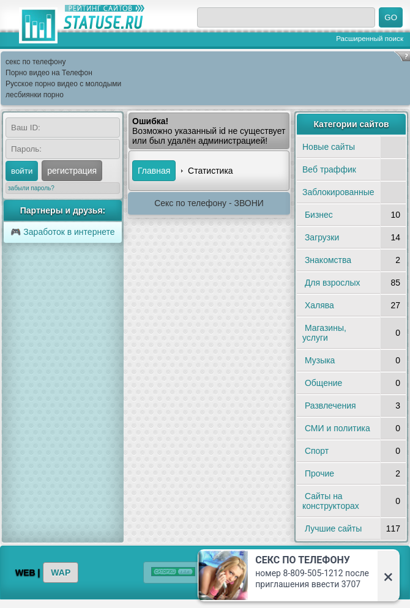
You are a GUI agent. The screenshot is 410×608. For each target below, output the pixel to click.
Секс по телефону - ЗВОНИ (209, 203)
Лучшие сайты (333, 528)
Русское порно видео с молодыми (63, 84)
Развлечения (330, 405)
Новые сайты (328, 147)
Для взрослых (332, 282)
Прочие (319, 473)
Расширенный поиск (369, 38)
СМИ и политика (337, 428)
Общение (323, 383)
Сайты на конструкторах (330, 501)
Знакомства (328, 260)
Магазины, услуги (324, 333)
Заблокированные (338, 192)
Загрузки (322, 237)
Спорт (317, 451)
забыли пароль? (31, 188)
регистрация (72, 171)
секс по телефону (35, 61)
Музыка (320, 360)
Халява (319, 305)
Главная (154, 171)
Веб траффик (329, 169)
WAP (60, 572)
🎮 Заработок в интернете (62, 232)
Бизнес (319, 215)
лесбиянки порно (35, 95)
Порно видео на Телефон (49, 73)
